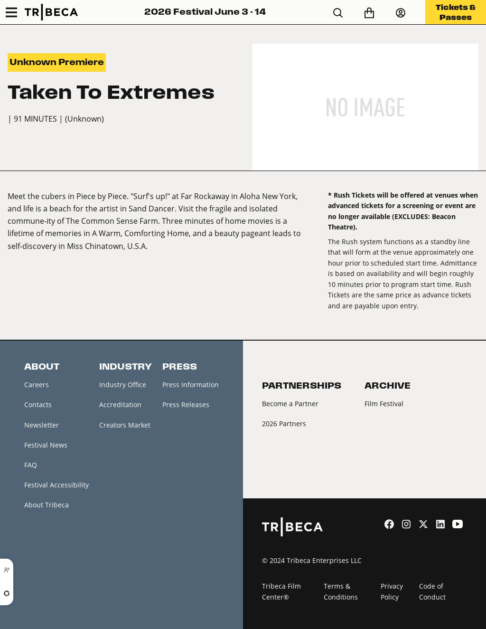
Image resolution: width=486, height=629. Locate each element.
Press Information (190, 384)
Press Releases (185, 404)
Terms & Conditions (341, 591)
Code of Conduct (432, 591)
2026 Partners (284, 423)
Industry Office (122, 384)
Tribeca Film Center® (281, 591)
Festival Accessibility (56, 484)
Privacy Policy (392, 591)
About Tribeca (46, 504)
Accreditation (120, 404)
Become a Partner (290, 403)
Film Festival (383, 403)
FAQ (30, 464)
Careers (36, 384)
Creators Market (124, 424)
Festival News (45, 444)
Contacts (38, 404)
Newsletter (41, 424)
